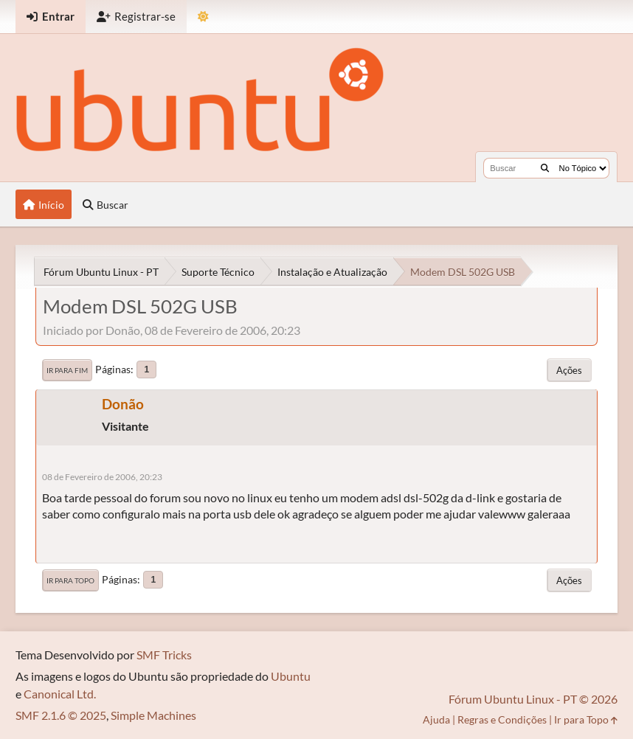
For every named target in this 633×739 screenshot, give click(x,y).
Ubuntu (291, 676)
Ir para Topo (70, 580)
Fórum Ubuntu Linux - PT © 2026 (533, 699)
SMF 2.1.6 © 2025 (60, 715)
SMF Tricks (164, 655)
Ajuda (436, 719)
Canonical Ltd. (60, 694)
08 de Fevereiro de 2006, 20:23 (102, 477)
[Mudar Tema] (203, 16)
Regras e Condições (502, 719)
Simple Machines (153, 715)
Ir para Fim (67, 370)
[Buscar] (544, 168)
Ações (569, 370)
